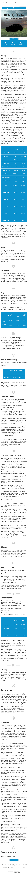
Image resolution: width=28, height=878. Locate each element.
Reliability (21, 43)
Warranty (13, 43)
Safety (5, 43)
